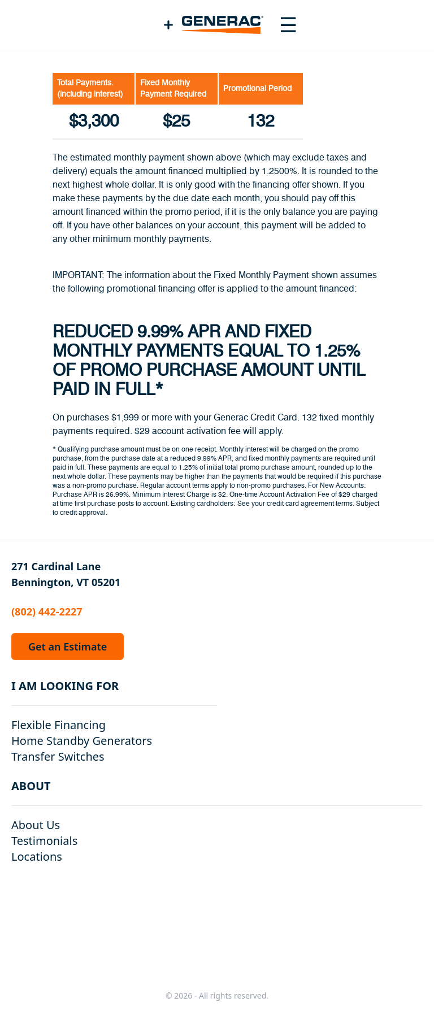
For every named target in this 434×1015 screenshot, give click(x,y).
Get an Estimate (67, 646)
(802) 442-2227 (47, 611)
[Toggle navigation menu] (288, 25)
